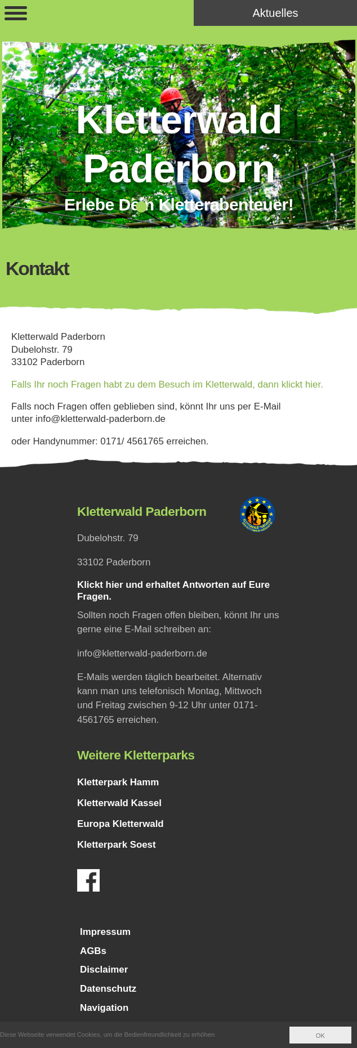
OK (320, 1035)
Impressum (105, 931)
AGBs (93, 951)
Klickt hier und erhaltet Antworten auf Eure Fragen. (173, 590)
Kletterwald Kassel (119, 803)
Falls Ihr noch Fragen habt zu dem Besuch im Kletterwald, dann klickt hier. (167, 384)
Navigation (104, 1007)
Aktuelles (275, 13)
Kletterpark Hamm (118, 782)
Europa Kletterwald (120, 823)
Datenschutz (108, 988)
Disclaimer (104, 969)
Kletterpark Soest (116, 844)
